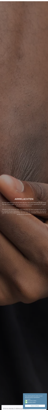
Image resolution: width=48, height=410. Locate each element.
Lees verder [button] (27, 399)
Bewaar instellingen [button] (35, 405)
